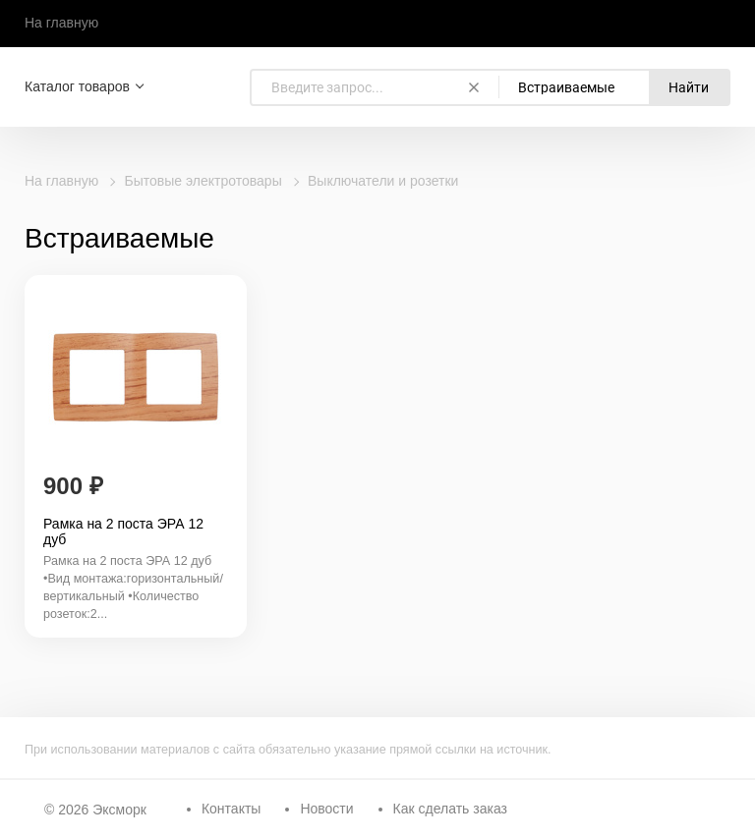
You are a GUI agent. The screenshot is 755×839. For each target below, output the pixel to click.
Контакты (231, 808)
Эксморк (119, 809)
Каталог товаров (77, 86)
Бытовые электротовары (203, 181)
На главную (61, 22)
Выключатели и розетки (383, 181)
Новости (326, 808)
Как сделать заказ (450, 808)
